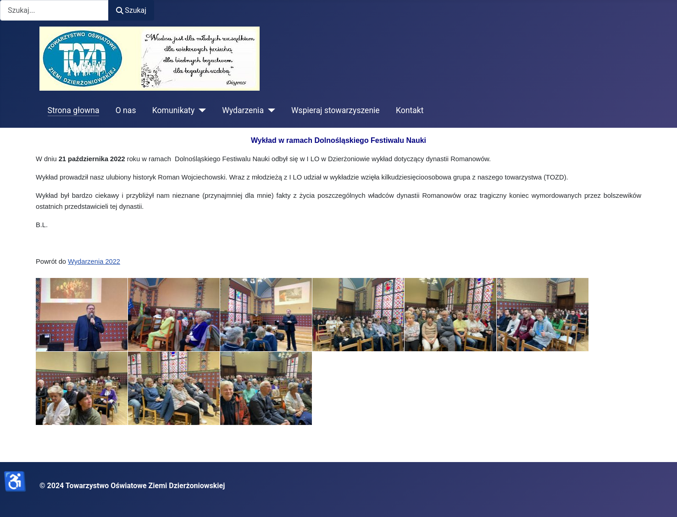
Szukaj (131, 10)
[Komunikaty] (200, 110)
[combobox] (54, 10)
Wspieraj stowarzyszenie (335, 110)
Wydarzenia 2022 (94, 261)
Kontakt (410, 110)
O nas (126, 110)
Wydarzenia (243, 110)
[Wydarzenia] (269, 110)
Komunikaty (173, 110)
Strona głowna (74, 110)
